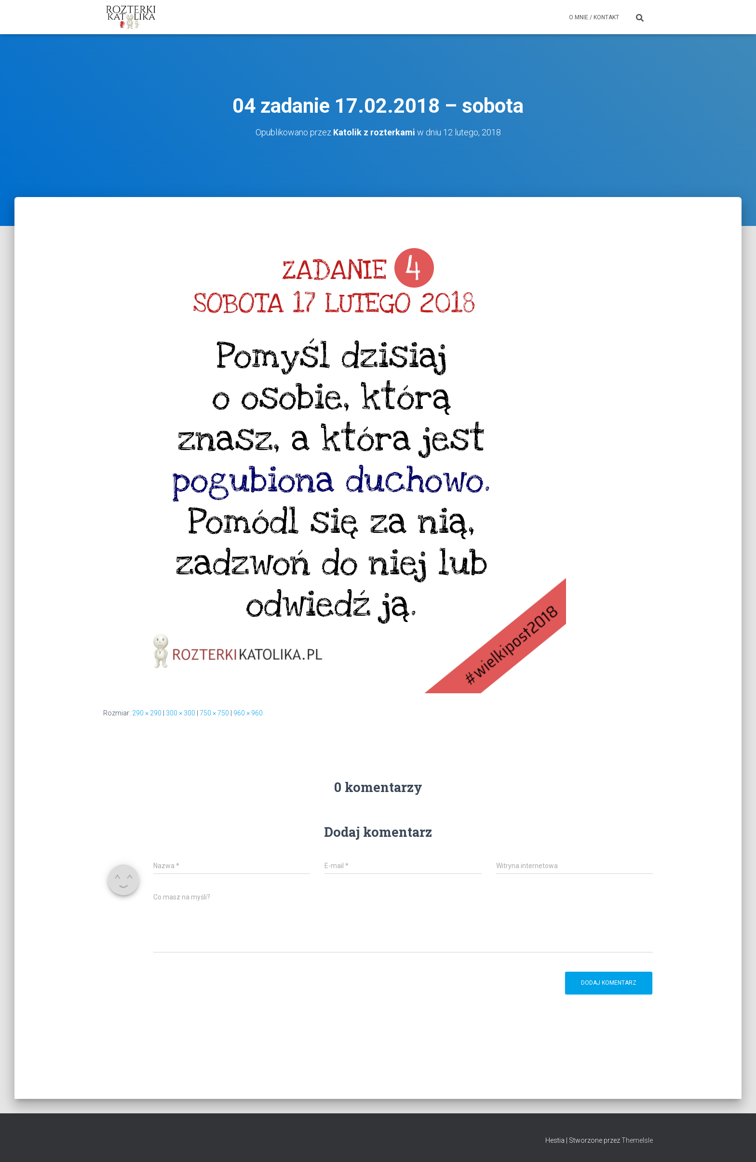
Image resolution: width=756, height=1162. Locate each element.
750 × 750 (214, 713)
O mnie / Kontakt (594, 17)
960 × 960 (248, 713)
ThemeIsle (637, 1140)
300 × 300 (180, 713)
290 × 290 (147, 713)
